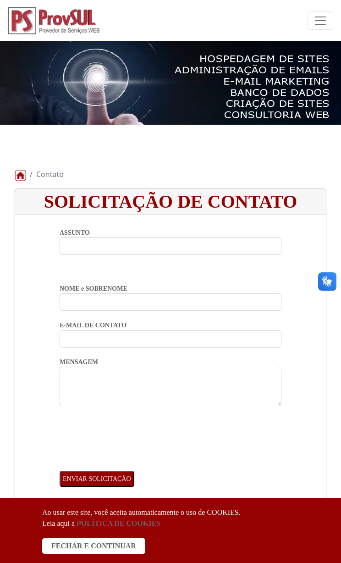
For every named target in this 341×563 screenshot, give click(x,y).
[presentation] (129, 434)
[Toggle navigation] (320, 20)
